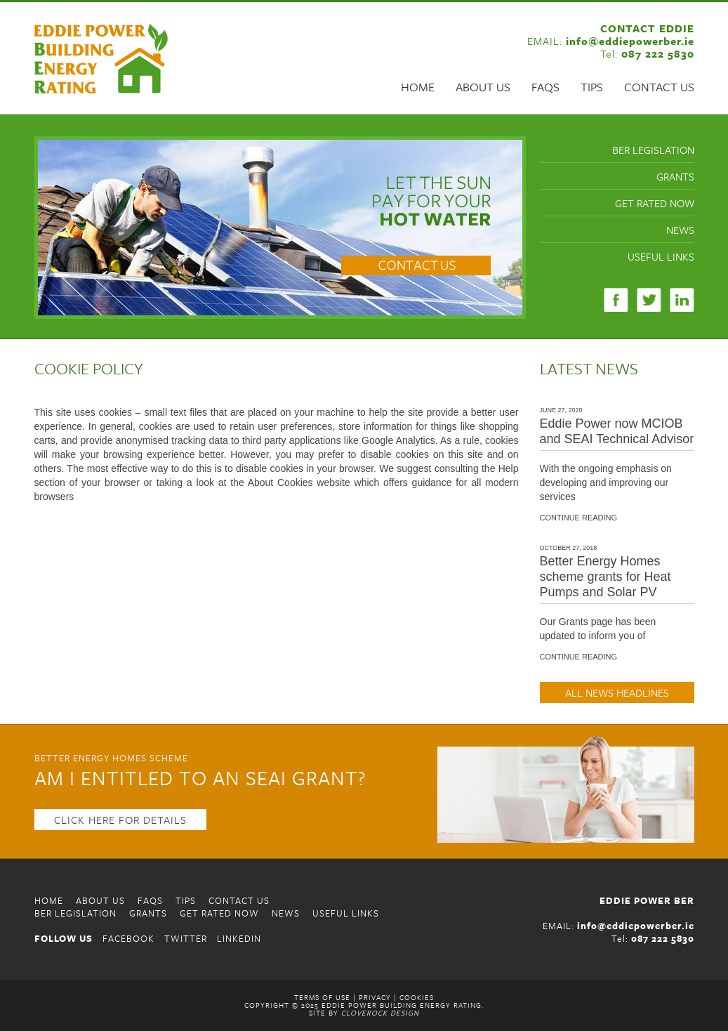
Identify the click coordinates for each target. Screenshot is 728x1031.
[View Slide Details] (280, 227)
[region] (280, 227)
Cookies (416, 997)
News (680, 229)
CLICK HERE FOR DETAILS (120, 819)
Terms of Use (322, 997)
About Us (483, 87)
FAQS (545, 87)
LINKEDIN (239, 938)
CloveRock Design (380, 1012)
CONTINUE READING (579, 518)
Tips (592, 87)
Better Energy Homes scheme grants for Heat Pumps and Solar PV (605, 576)
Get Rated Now (654, 203)
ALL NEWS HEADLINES (617, 692)
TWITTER (185, 938)
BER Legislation (653, 149)
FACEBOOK (128, 938)
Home (418, 87)
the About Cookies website (290, 482)
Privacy (375, 997)
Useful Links (661, 256)
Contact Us (659, 87)
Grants (675, 176)
